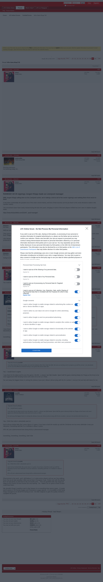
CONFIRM (36, 350)
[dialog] (51, 291)
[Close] (87, 229)
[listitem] (51, 265)
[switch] (77, 269)
